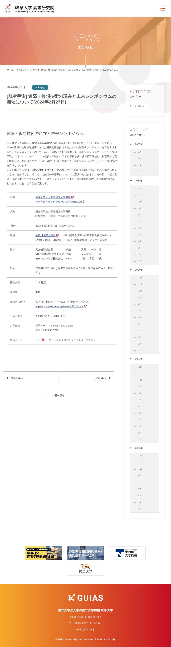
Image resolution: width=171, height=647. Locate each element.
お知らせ (139, 106)
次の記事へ (100, 378)
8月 (140, 215)
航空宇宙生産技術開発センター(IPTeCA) (58, 201)
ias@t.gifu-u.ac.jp (85, 629)
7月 (140, 222)
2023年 (139, 359)
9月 (140, 208)
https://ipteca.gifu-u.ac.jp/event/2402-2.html (59, 306)
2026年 (139, 144)
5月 (140, 235)
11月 (140, 195)
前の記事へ (17, 378)
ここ (37, 339)
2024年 (139, 269)
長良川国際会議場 (45, 235)
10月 (140, 202)
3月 (140, 159)
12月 (140, 188)
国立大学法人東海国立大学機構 (52, 197)
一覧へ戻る (58, 395)
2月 (140, 165)
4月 (140, 152)
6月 (140, 228)
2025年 (139, 180)
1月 (140, 172)
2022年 (139, 448)
